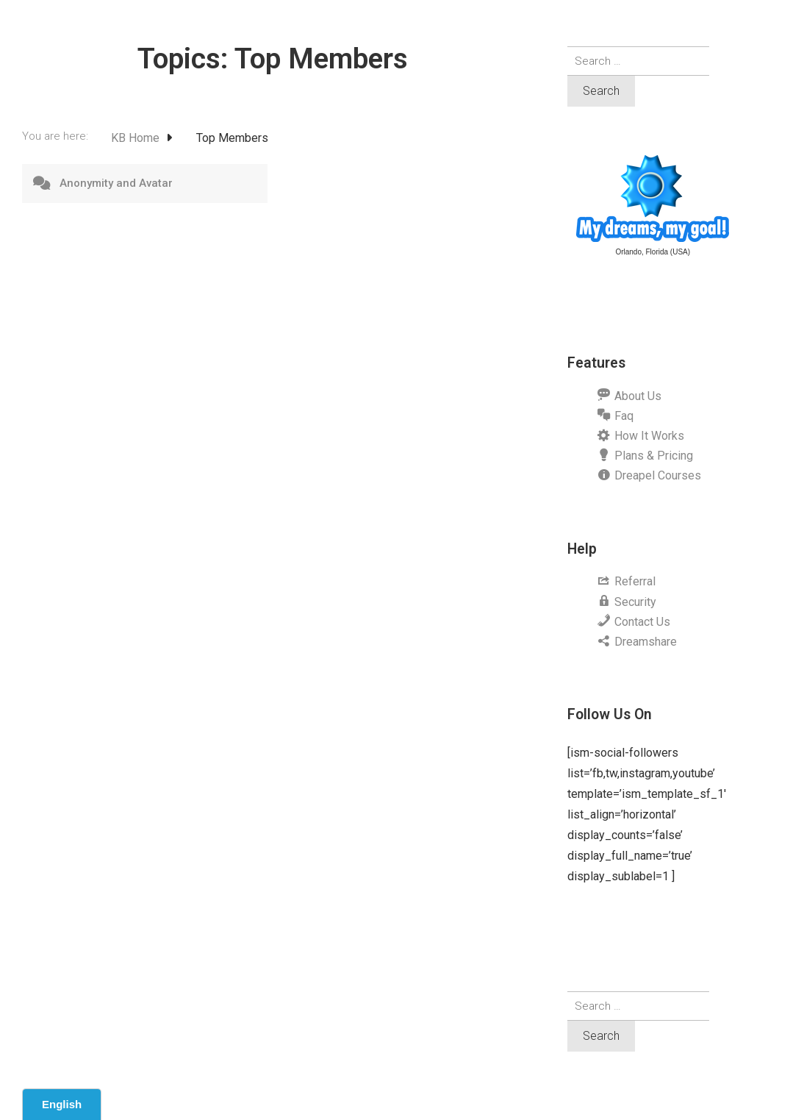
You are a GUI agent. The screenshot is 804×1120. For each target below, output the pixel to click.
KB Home (136, 138)
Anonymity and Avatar (116, 183)
